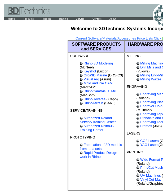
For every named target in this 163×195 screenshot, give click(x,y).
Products (29, 18)
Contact (97, 18)
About (112, 18)
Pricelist (46, 18)
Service (80, 18)
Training (63, 18)
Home (12, 18)
